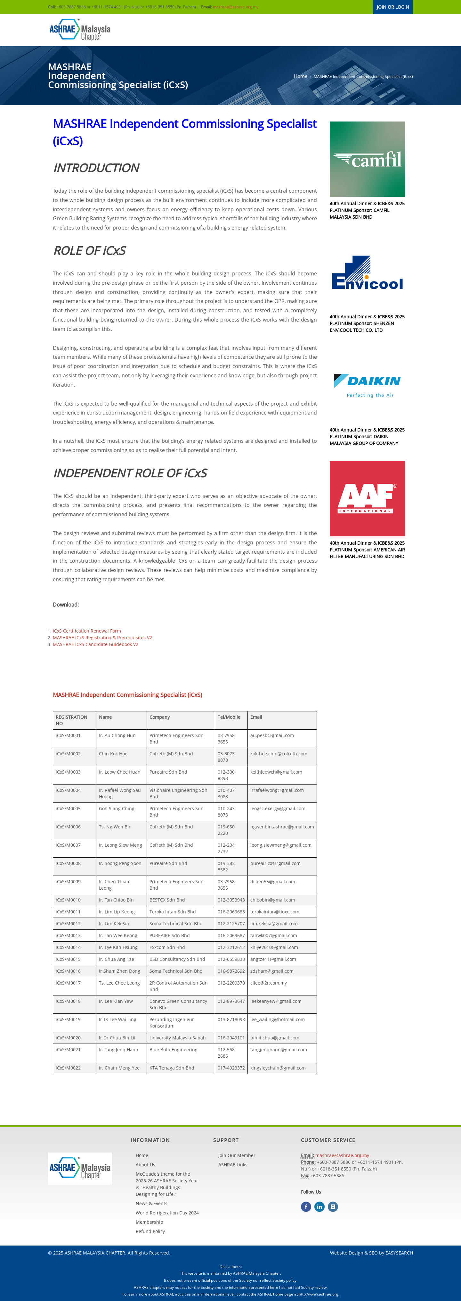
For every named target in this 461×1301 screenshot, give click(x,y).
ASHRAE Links (232, 1165)
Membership (149, 1222)
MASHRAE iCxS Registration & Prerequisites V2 (102, 637)
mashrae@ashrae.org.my (235, 7)
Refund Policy (150, 1231)
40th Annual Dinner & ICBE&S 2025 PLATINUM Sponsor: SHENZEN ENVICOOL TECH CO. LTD (367, 323)
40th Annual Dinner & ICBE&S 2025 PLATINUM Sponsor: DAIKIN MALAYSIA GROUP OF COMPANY (367, 436)
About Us (145, 1165)
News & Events (151, 1203)
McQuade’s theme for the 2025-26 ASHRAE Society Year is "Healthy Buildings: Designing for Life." (167, 1184)
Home (300, 76)
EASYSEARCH (399, 1253)
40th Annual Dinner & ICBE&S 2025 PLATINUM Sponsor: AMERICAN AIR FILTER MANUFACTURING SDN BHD (367, 549)
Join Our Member (236, 1155)
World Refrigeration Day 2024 (167, 1213)
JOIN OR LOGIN (393, 7)
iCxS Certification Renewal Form (87, 631)
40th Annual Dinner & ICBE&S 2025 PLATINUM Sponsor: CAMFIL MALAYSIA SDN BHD (367, 210)
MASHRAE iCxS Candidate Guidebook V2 (95, 644)
